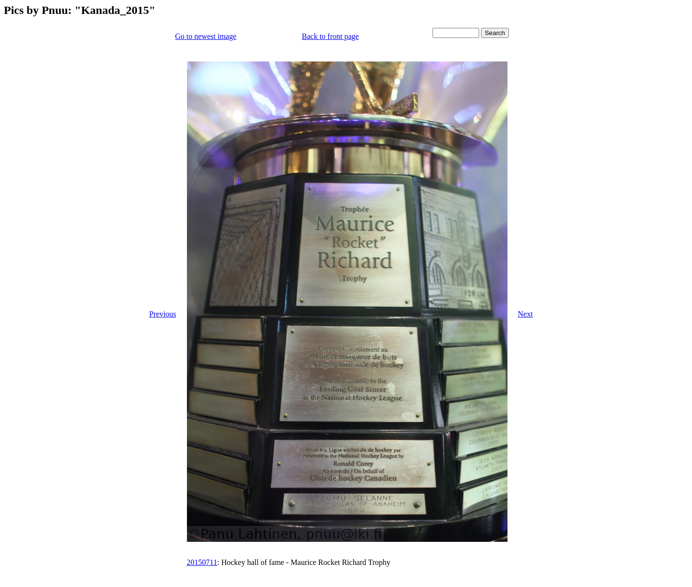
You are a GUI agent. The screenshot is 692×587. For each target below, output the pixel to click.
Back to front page (330, 36)
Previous (162, 314)
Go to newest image (205, 36)
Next (525, 314)
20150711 (202, 562)
